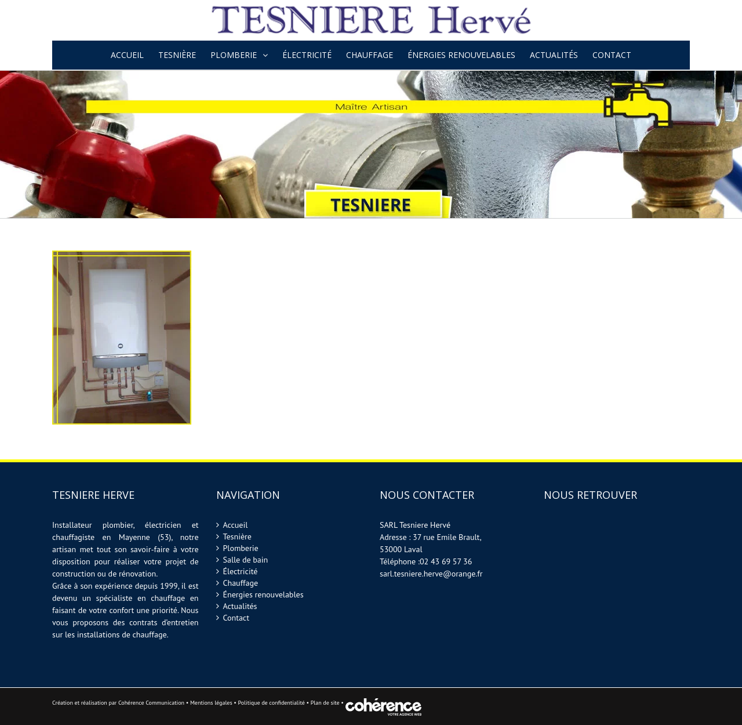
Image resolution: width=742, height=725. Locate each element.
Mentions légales (211, 702)
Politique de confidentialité (271, 702)
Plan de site (326, 702)
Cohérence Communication (151, 702)
